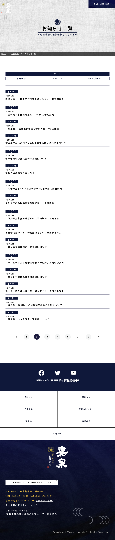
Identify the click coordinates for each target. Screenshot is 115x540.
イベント (57, 78)
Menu (6, 19)
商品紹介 (86, 421)
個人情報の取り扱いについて (21, 505)
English (57, 434)
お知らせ (15, 54)
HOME (28, 397)
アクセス (28, 409)
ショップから (94, 78)
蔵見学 (28, 421)
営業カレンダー (86, 409)
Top (3, 54)
